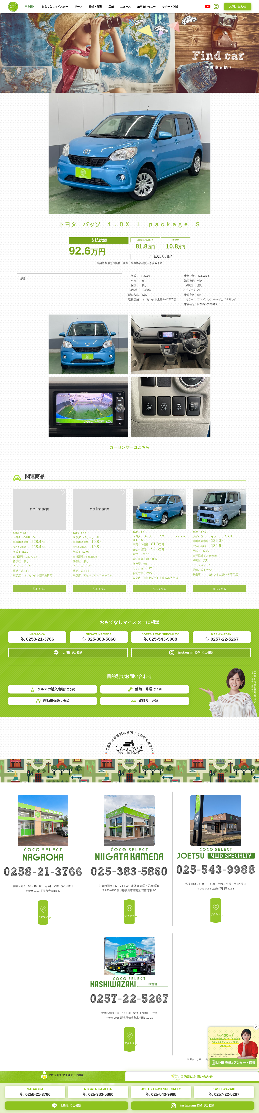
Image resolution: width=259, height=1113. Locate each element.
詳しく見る (40, 599)
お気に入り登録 (163, 257)
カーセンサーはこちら (129, 452)
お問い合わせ (237, 6)
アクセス (43, 923)
